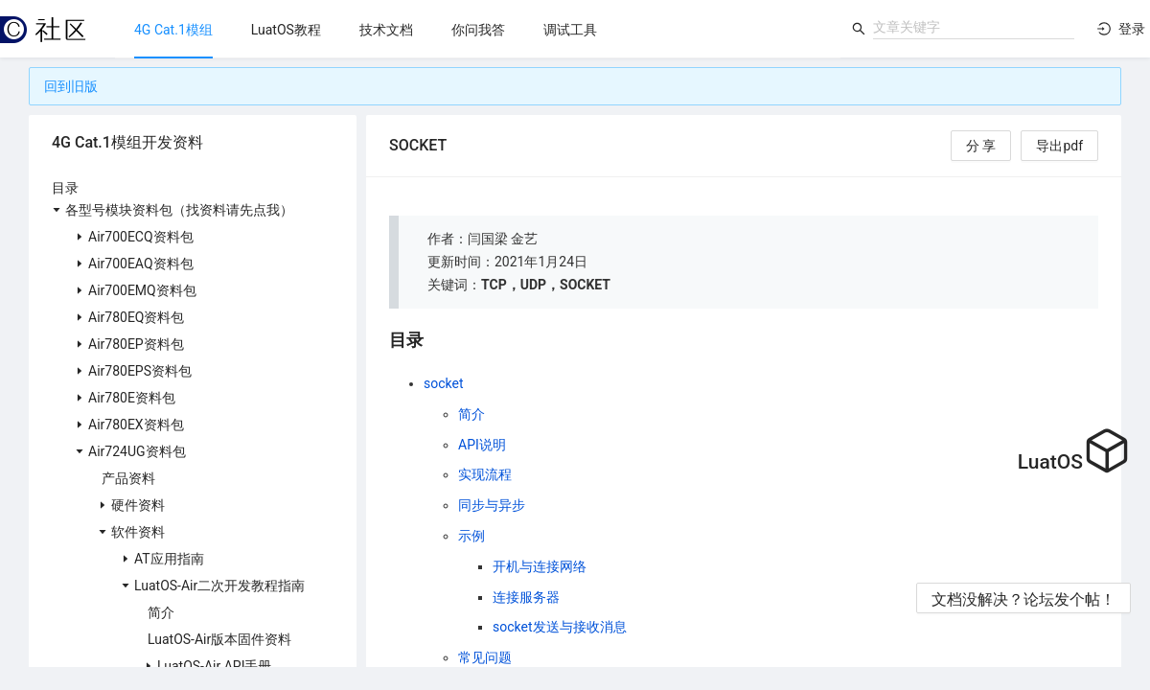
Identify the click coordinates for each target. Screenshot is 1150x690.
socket (444, 383)
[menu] (477, 29)
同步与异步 (491, 505)
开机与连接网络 (539, 566)
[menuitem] (173, 29)
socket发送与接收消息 (560, 626)
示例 (471, 535)
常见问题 (485, 657)
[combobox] (973, 26)
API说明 (482, 444)
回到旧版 (71, 86)
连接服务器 (526, 597)
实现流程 (485, 474)
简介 (471, 414)
